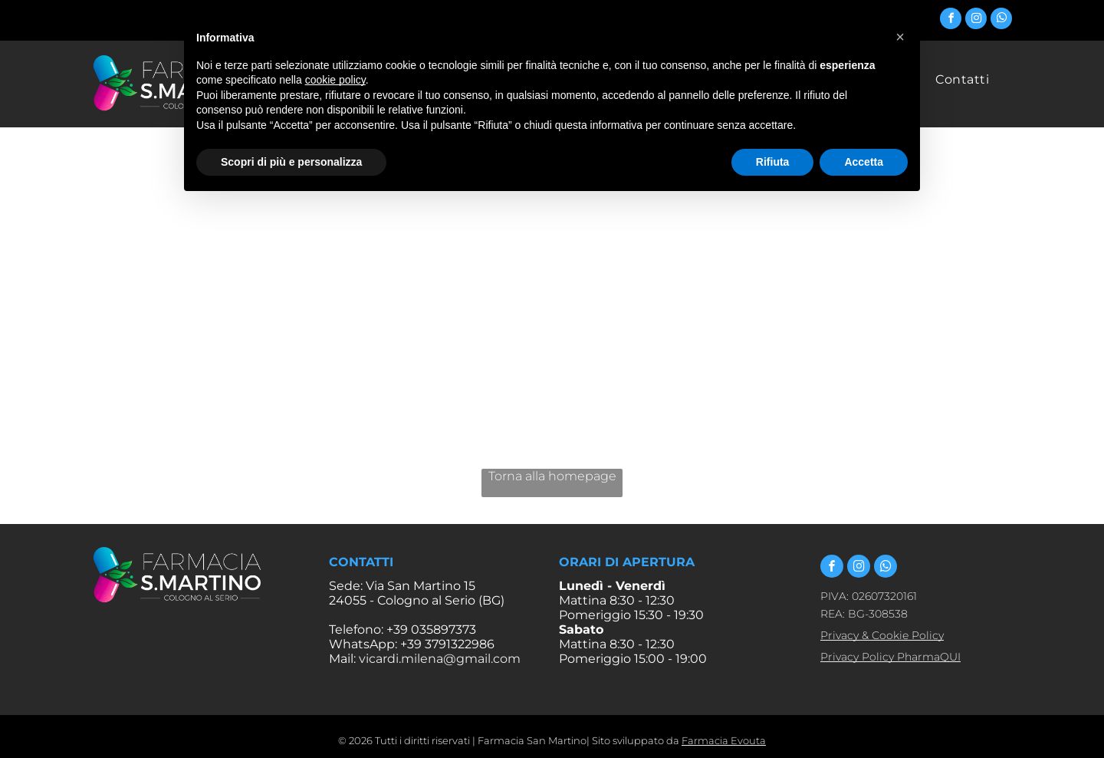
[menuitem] (962, 79)
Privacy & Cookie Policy (882, 635)
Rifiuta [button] (773, 162)
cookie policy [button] (335, 80)
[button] (900, 37)
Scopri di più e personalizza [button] (291, 162)
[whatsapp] (1001, 20)
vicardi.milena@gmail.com (440, 658)
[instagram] (976, 20)
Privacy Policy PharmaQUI (890, 657)
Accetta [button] (863, 162)
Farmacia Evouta (724, 740)
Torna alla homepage (552, 476)
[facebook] (950, 20)
